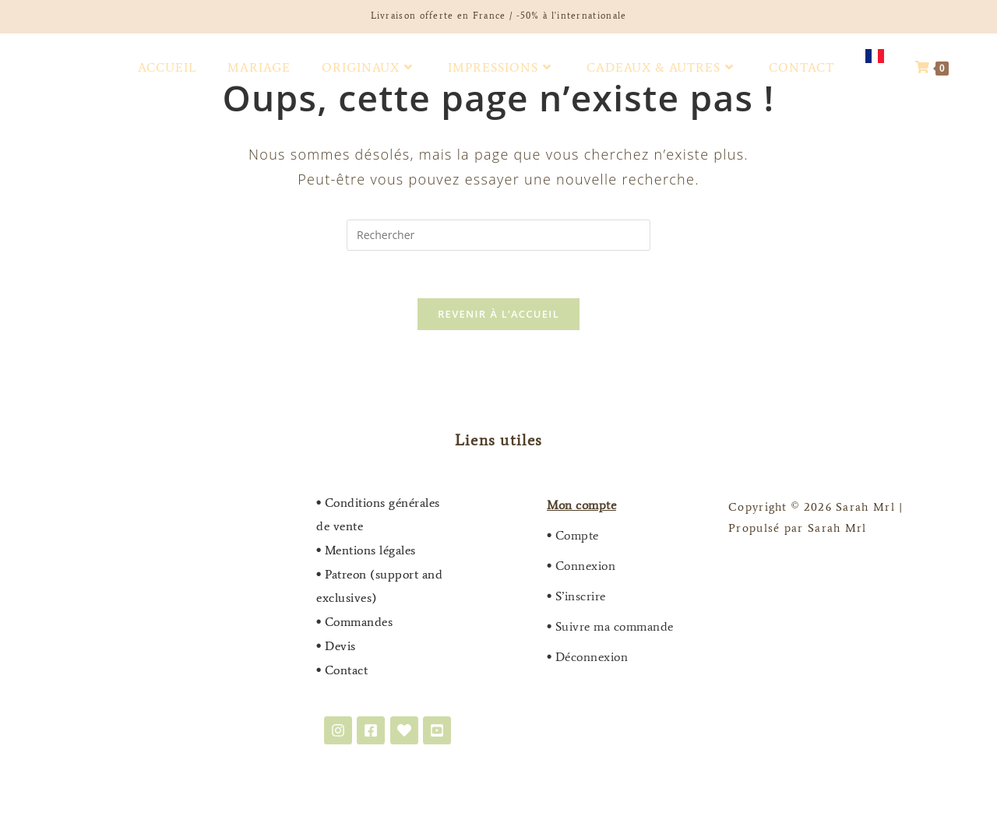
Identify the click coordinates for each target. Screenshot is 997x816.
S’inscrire (580, 596)
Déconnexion (592, 656)
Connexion (585, 565)
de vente (339, 526)
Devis (336, 645)
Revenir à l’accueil (498, 314)
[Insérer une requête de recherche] (498, 235)
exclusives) (346, 597)
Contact (346, 670)
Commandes (359, 621)
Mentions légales (370, 550)
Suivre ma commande (614, 626)
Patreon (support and (383, 574)
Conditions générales (382, 502)
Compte (577, 535)
